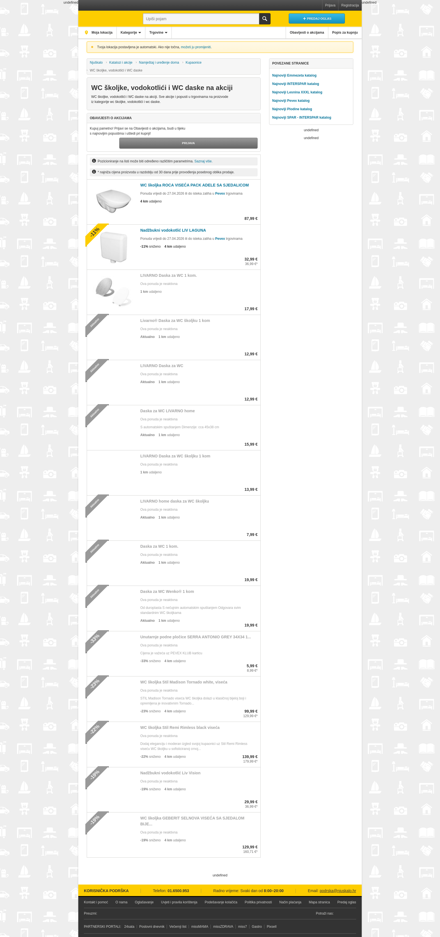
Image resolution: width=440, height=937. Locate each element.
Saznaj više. (203, 149)
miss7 (242, 915)
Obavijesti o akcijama (301, 32)
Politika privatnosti (258, 890)
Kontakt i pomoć (96, 890)
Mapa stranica (319, 890)
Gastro (257, 915)
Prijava (330, 5)
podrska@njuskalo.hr (338, 879)
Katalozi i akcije (120, 63)
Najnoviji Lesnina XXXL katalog (297, 92)
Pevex (220, 182)
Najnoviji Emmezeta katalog (294, 75)
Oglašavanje (144, 890)
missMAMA (199, 915)
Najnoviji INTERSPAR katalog (295, 84)
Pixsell (272, 915)
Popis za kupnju (343, 32)
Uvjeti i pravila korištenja (179, 890)
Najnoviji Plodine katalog (292, 109)
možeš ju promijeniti (196, 47)
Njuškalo (96, 63)
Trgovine (166, 32)
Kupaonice (193, 63)
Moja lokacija (103, 32)
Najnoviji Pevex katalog (291, 101)
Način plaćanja (290, 890)
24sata (129, 915)
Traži (265, 18)
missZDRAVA (223, 915)
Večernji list (178, 915)
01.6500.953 (178, 879)
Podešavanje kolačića (221, 890)
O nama (121, 890)
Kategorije (135, 32)
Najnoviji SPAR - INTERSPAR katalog (301, 117)
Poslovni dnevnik (151, 915)
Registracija (350, 5)
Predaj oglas (346, 890)
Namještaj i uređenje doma (159, 63)
